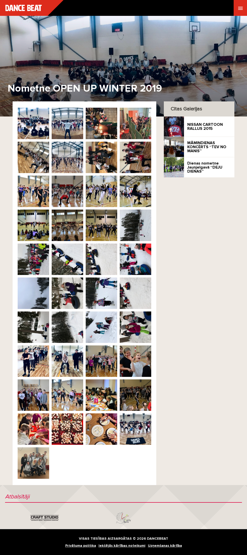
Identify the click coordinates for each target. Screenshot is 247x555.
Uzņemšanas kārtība (165, 545)
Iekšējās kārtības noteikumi (122, 545)
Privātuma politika (80, 545)
